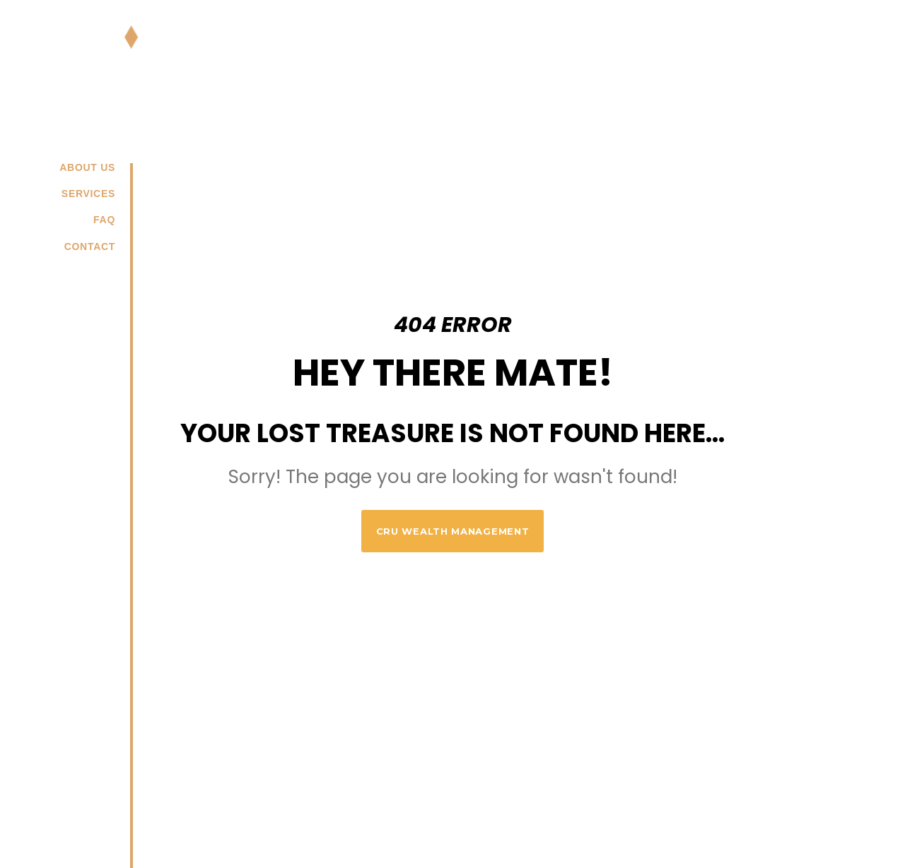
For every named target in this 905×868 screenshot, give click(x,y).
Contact (89, 246)
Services (88, 193)
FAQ (104, 219)
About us (87, 167)
